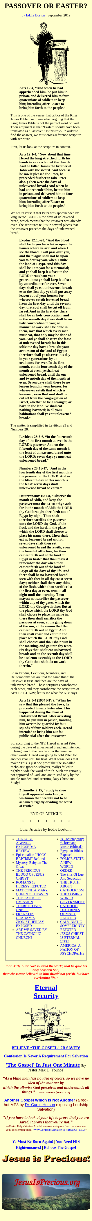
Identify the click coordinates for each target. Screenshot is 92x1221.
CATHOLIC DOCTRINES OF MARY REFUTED (70, 912)
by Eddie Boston (33, 15)
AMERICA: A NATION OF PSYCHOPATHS (72, 949)
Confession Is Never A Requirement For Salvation (46, 1056)
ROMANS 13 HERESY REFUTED (31, 884)
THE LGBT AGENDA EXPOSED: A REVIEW (26, 845)
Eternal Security (46, 992)
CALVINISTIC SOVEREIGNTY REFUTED (72, 926)
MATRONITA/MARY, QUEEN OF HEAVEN (32, 892)
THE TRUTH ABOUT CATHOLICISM (72, 886)
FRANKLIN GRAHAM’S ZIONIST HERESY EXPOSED (30, 920)
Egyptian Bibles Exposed (71, 853)
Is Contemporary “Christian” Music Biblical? (72, 843)
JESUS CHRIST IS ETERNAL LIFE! (71, 937)
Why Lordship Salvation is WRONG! (55, 1129)
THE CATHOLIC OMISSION (28, 900)
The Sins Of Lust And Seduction (72, 876)
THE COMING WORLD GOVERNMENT (72, 898)
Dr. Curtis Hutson (40, 1105)
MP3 (82, 1129)
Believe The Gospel (60, 1147)
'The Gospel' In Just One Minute (43, 1065)
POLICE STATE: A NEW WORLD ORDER (72, 864)
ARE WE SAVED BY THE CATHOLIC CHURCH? (31, 933)
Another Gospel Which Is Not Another (39, 1100)
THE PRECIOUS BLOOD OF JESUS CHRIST (30, 874)
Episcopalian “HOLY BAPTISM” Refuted (31, 856)
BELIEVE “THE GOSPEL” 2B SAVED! (46, 1048)
